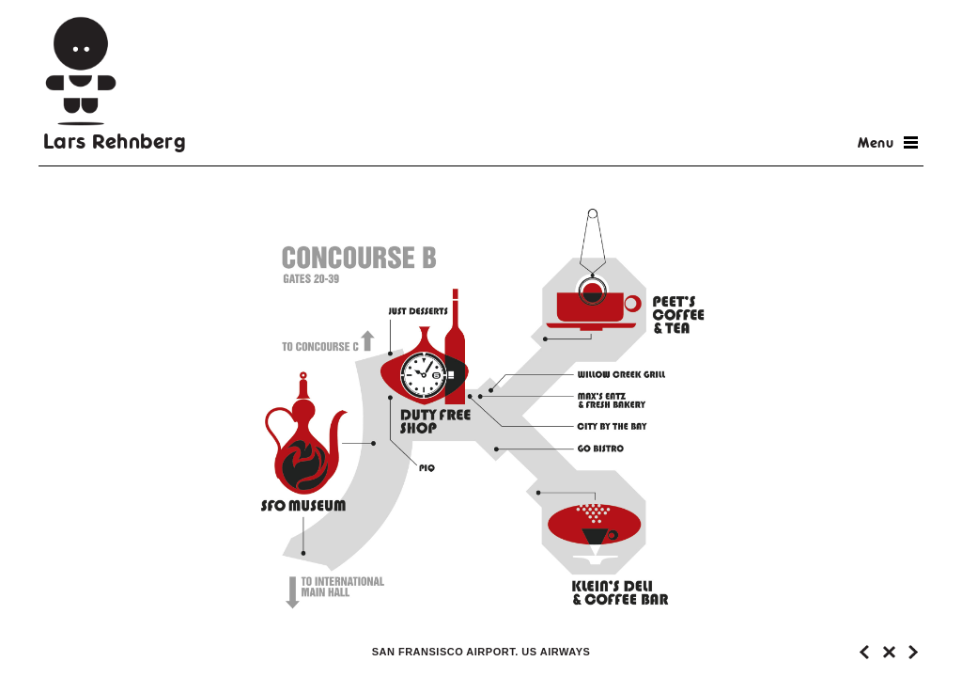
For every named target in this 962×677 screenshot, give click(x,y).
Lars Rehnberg (115, 141)
